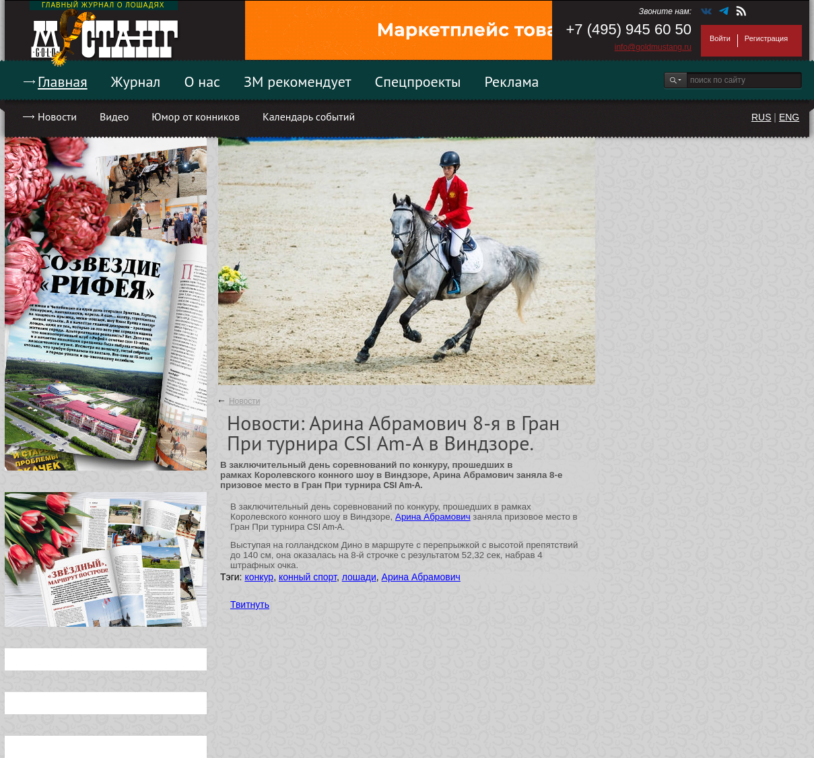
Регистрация (766, 38)
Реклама (512, 81)
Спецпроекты (418, 81)
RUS (761, 117)
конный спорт (308, 577)
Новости (57, 116)
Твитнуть (249, 604)
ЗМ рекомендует (297, 81)
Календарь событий (309, 116)
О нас (202, 81)
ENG (789, 117)
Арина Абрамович (433, 517)
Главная (63, 81)
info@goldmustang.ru (653, 47)
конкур (258, 577)
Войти (720, 38)
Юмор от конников (195, 116)
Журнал (136, 81)
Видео (114, 116)
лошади (359, 577)
